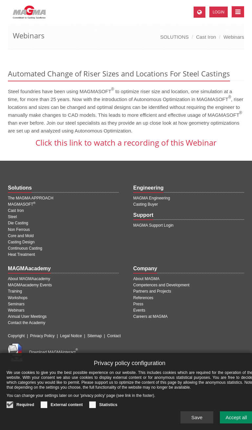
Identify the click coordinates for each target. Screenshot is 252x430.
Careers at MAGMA (150, 316)
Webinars (233, 37)
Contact (114, 336)
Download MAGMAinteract (53, 352)
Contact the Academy (26, 322)
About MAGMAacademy (29, 278)
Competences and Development (161, 285)
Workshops (18, 298)
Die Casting (18, 223)
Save (196, 420)
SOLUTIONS (174, 37)
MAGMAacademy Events (30, 285)
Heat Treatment (21, 254)
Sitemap (94, 336)
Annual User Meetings (27, 316)
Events (139, 310)
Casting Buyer (145, 204)
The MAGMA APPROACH (30, 198)
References (143, 298)
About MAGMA (146, 278)
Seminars (16, 304)
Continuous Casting (25, 248)
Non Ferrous (19, 229)
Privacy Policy (42, 336)
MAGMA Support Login (153, 225)
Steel (12, 217)
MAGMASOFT (21, 204)
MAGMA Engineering (151, 198)
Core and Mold (21, 236)
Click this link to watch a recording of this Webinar (126, 142)
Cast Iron (206, 37)
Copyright (16, 336)
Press (138, 304)
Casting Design (21, 242)
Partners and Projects (152, 291)
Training (15, 291)
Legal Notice (71, 336)
